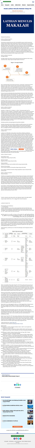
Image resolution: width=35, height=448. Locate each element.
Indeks (12, 4)
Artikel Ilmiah (18, 4)
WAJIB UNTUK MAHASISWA (9, 415)
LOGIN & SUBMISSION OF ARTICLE (10, 420)
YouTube (21, 439)
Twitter (19, 439)
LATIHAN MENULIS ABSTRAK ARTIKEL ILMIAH (13, 405)
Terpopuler (7, 4)
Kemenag (17, 442)
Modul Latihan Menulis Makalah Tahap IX (10, 376)
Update (21, 149)
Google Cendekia (30, 4)
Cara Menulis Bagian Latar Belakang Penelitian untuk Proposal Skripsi (14, 401)
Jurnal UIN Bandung (17, 441)
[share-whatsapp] (18, 385)
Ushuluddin (6, 441)
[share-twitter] (16, 385)
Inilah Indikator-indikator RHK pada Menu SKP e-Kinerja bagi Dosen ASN (13, 411)
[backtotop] (17, 434)
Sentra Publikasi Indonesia (26, 441)
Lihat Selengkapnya (17, 426)
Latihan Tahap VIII (12, 322)
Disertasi (24, 4)
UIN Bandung (11, 441)
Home (2, 4)
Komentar (17, 387)
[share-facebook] (15, 385)
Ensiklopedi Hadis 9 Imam (17, 323)
